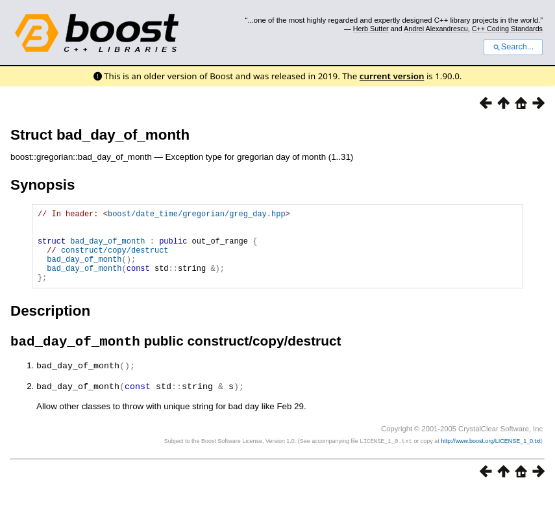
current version (392, 76)
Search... (513, 46)
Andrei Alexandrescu (436, 28)
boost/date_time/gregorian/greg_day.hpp (197, 215)
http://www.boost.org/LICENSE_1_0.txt (491, 457)
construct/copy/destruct (115, 259)
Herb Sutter (371, 28)
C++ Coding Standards (507, 28)
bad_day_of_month (107, 248)
